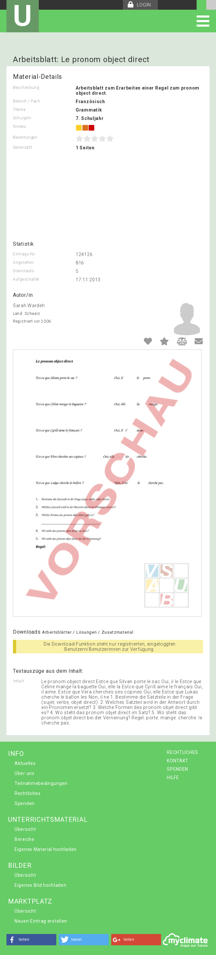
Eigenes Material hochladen (46, 849)
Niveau (19, 126)
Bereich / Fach (26, 101)
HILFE (173, 777)
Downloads (23, 271)
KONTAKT (178, 760)
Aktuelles (25, 763)
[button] (31, 939)
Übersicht (25, 829)
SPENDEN (177, 769)
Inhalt (18, 681)
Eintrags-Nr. (24, 254)
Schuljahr (22, 118)
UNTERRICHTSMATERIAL (47, 819)
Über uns (25, 773)
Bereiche (25, 839)
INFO (16, 753)
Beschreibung (26, 87)
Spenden (25, 803)
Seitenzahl (22, 147)
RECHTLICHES (182, 752)
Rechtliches (28, 793)
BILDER (19, 865)
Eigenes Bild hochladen (40, 885)
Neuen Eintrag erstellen (41, 921)
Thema (19, 109)
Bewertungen (25, 137)
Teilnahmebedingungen (41, 783)
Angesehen (23, 262)
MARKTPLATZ (30, 901)
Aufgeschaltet (26, 279)
